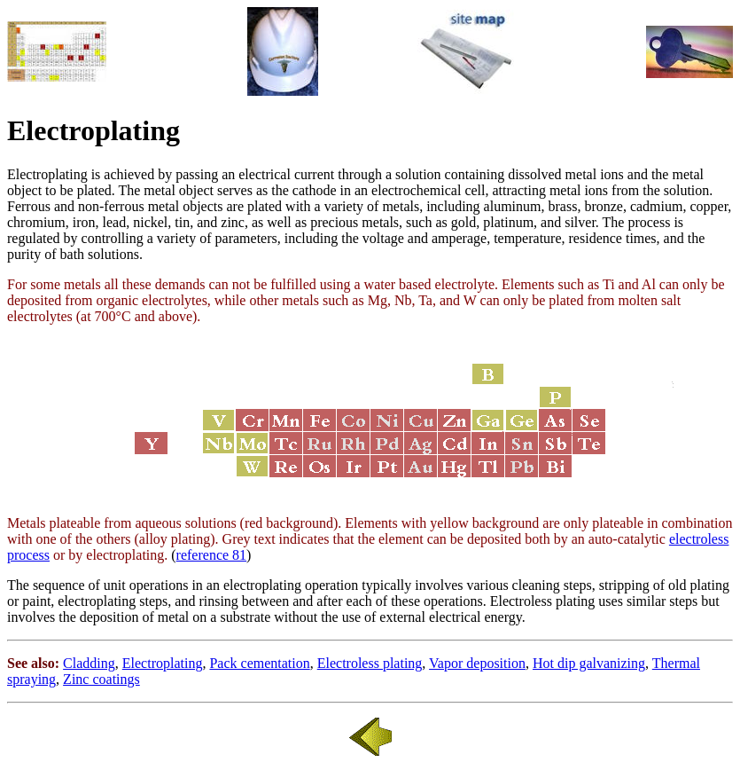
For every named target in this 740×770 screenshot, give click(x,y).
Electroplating (162, 663)
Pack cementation (259, 663)
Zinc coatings (101, 679)
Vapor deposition (477, 663)
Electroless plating (370, 663)
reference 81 (211, 554)
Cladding (89, 663)
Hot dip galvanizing (589, 663)
